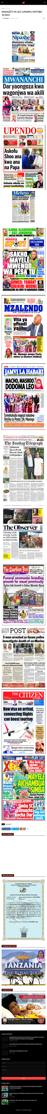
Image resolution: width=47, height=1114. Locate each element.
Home (3, 8)
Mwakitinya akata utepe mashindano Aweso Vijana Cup (23, 1100)
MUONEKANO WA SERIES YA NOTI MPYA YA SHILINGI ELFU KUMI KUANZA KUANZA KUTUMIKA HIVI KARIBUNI (26, 1038)
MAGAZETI (7, 8)
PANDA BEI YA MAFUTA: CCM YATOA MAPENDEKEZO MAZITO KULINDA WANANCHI (25, 1087)
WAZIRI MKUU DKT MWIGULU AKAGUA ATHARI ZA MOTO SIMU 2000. (26, 1094)
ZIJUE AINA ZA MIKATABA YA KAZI (18, 1051)
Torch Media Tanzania (26, 1110)
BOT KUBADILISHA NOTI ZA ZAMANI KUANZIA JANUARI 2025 (25, 1044)
